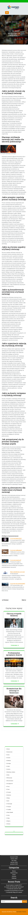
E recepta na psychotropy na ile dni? (14, 843)
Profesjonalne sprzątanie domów (14, 654)
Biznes (14, 824)
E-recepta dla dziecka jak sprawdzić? (14, 840)
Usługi (15, 22)
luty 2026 (14, 813)
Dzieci (14, 827)
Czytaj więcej (14, 645)
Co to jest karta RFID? (16, 538)
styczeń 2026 (14, 815)
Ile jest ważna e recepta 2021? (14, 838)
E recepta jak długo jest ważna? (14, 845)
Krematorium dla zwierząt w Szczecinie (14, 691)
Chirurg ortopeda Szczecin (14, 615)
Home (9, 22)
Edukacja (14, 831)
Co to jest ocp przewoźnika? (17, 583)
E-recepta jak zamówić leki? (14, 841)
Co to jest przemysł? (15, 560)
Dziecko (14, 829)
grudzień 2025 (14, 817)
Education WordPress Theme (14, 911)
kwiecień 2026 (14, 810)
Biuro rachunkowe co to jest (17, 572)
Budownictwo (14, 826)
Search (24, 854)
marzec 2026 (14, 811)
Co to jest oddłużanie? (16, 550)
